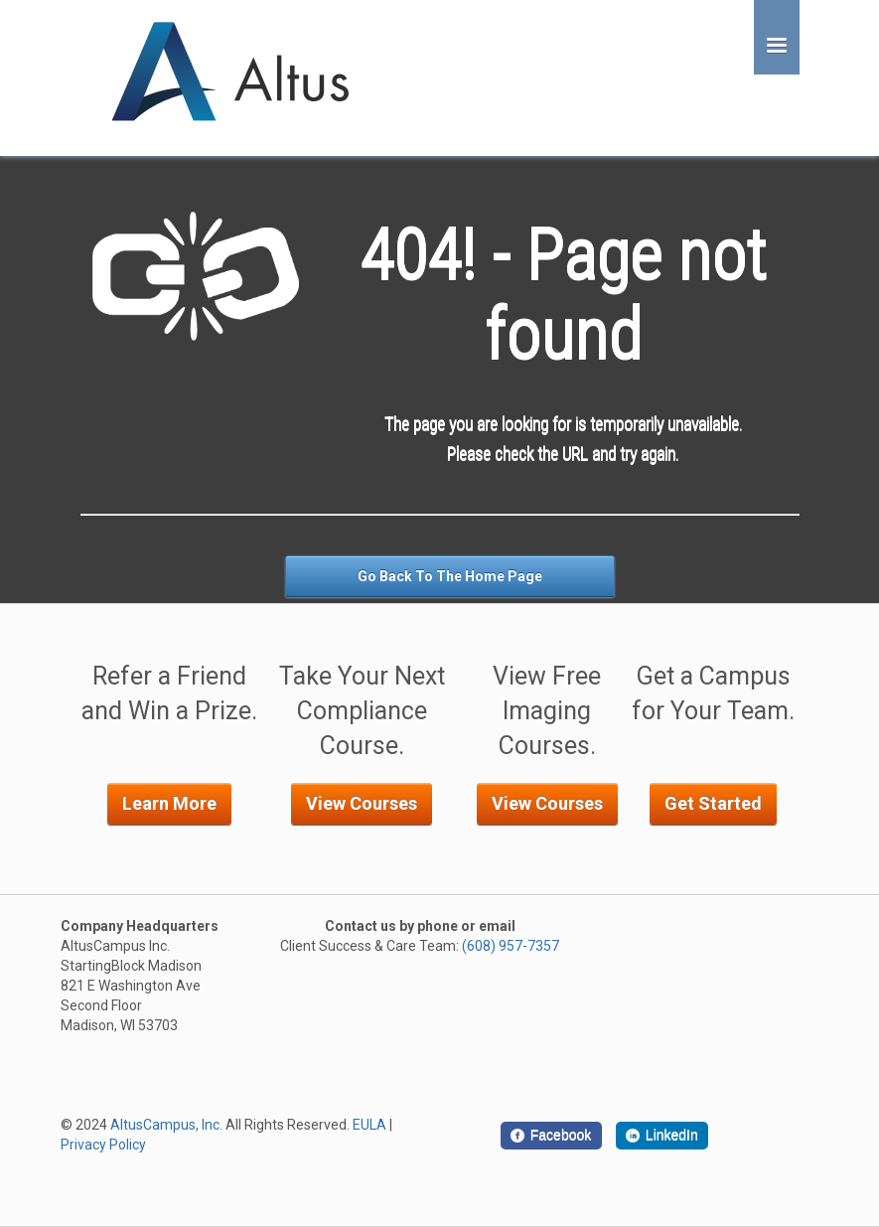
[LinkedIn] (662, 1136)
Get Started (713, 803)
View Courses (361, 803)
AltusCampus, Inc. (166, 1125)
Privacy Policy (103, 1144)
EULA (369, 1125)
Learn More (169, 803)
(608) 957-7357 (510, 946)
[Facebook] (551, 1136)
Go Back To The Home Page (450, 576)
